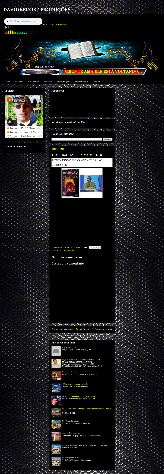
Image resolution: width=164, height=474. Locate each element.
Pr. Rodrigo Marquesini (71, 458)
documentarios (18, 82)
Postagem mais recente (62, 329)
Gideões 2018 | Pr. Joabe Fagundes (75, 384)
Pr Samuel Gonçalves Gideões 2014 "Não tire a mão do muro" (85, 445)
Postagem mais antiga (102, 329)
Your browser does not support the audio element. (23, 21)
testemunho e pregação (71, 433)
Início (8, 82)
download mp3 (47, 82)
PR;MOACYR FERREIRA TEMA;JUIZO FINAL (79, 396)
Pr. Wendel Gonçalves (70, 421)
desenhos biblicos (33, 82)
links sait (97, 82)
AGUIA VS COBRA (69, 347)
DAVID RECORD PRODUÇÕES (36, 10)
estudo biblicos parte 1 (63, 82)
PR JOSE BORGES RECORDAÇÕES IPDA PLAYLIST (81, 360)
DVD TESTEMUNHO (69, 251)
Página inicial (82, 329)
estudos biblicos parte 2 (82, 82)
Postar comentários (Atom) (85, 336)
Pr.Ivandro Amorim (69, 372)
